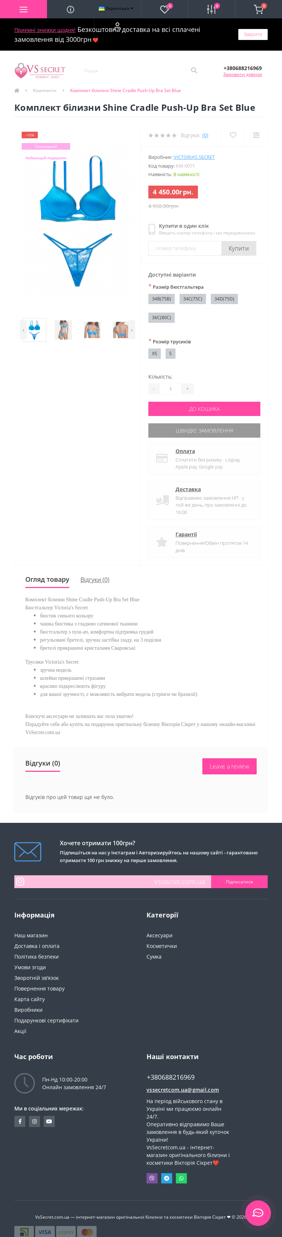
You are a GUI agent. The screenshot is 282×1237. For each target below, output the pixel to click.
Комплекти (45, 90)
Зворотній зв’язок (36, 977)
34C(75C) (192, 299)
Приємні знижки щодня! (45, 29)
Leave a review (229, 766)
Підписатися (239, 882)
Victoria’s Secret (194, 157)
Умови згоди (30, 967)
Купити (239, 248)
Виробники (28, 1009)
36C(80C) (161, 317)
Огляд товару (47, 579)
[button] (117, 26)
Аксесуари (160, 935)
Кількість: (160, 376)
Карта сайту (29, 999)
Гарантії (186, 534)
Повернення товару (39, 988)
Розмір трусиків (169, 341)
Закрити (253, 34)
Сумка (154, 956)
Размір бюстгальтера (176, 286)
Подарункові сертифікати (46, 1020)
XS (154, 353)
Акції (20, 1031)
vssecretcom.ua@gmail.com (183, 1089)
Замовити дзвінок (242, 74)
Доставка (188, 489)
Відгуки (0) (94, 580)
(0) (205, 135)
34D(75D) (224, 299)
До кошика (204, 408)
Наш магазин (31, 935)
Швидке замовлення (204, 430)
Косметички (162, 945)
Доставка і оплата (36, 945)
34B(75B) (161, 299)
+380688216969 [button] (171, 1077)
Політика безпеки (36, 956)
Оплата (185, 451)
